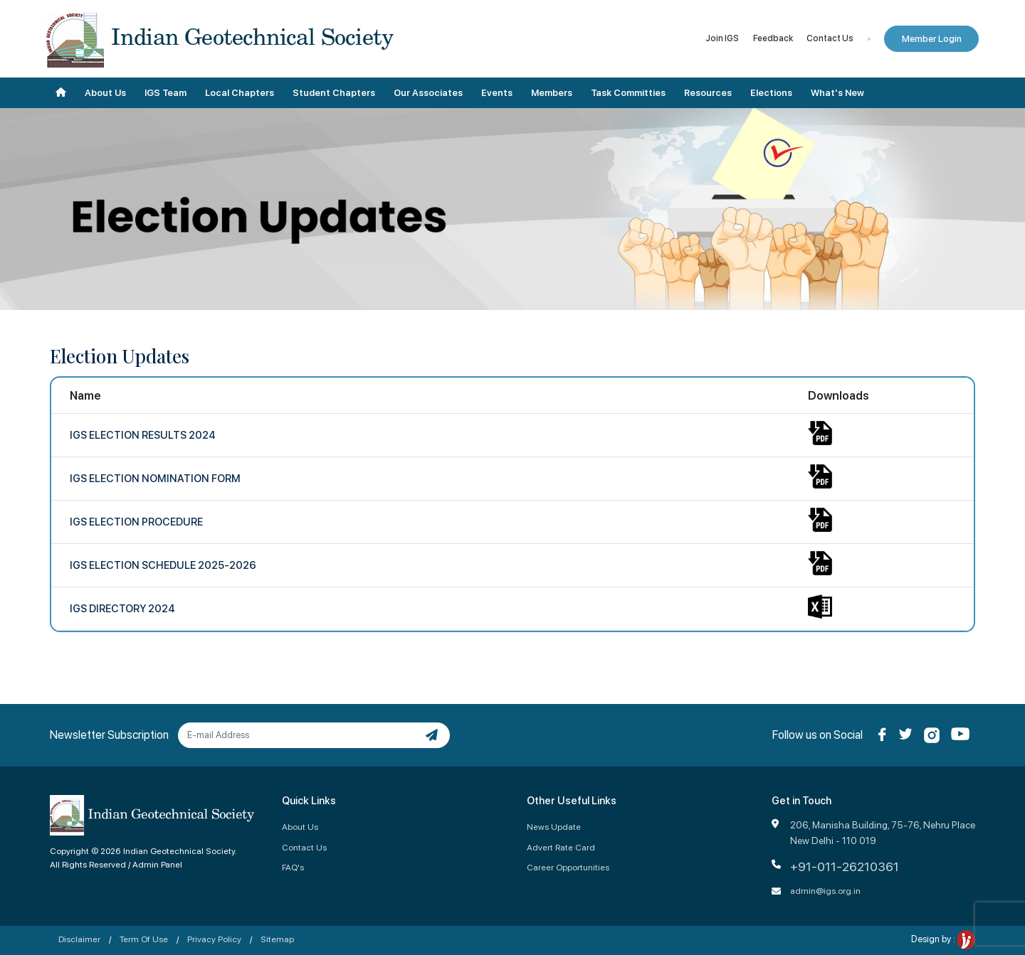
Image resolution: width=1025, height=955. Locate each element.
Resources (708, 92)
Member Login (932, 38)
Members (551, 92)
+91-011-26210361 (844, 866)
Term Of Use (144, 939)
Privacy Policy (214, 939)
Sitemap (277, 939)
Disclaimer (79, 939)
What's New (837, 92)
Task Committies (628, 92)
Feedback (773, 38)
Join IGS (722, 38)
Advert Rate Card (561, 847)
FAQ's (293, 867)
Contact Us (829, 38)
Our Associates (428, 92)
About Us (105, 92)
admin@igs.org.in (825, 890)
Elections (771, 92)
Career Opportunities (568, 867)
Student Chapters (334, 92)
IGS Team (165, 92)
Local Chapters (239, 92)
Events (496, 92)
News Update (554, 826)
